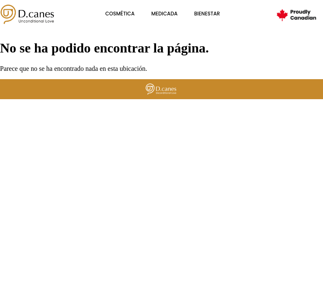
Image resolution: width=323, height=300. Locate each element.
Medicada (164, 13)
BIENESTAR (207, 13)
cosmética (119, 13)
